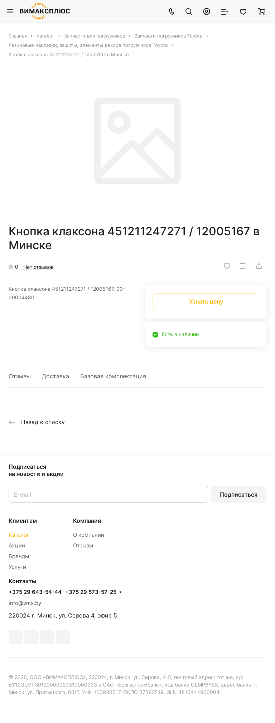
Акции (17, 545)
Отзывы (20, 376)
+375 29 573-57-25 (90, 592)
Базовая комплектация (113, 376)
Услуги (17, 567)
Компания (87, 520)
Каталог (19, 534)
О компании (88, 534)
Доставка (55, 376)
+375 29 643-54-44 (35, 592)
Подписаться (238, 494)
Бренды (19, 556)
